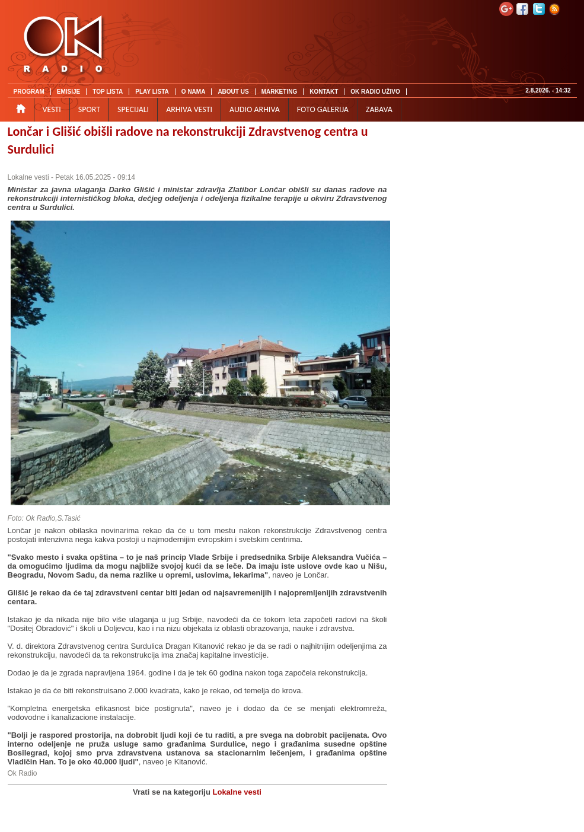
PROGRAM (29, 91)
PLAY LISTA (152, 91)
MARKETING (279, 91)
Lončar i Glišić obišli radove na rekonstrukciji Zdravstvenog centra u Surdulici (188, 140)
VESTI (52, 109)
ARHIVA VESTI (189, 109)
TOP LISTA (107, 91)
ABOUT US (233, 91)
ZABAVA (379, 109)
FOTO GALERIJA (323, 109)
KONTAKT (323, 91)
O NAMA (193, 91)
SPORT (89, 109)
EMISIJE (68, 91)
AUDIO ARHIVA (254, 109)
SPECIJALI (133, 109)
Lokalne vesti (28, 177)
